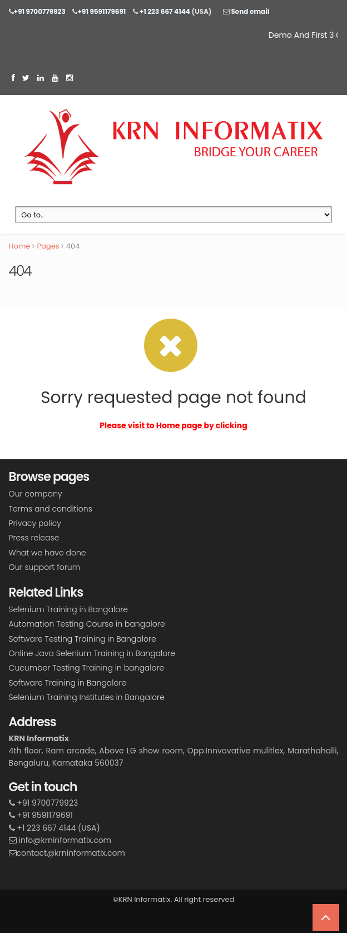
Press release (34, 537)
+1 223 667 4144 (164, 11)
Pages (48, 246)
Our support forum (44, 567)
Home (20, 246)
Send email (249, 11)
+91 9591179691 (101, 11)
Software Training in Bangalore (68, 682)
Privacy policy (35, 523)
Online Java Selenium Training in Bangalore (92, 653)
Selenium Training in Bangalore (68, 609)
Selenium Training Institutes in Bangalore (87, 697)
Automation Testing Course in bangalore (87, 623)
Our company (35, 493)
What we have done (47, 552)
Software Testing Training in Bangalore (82, 638)
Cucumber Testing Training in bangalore (87, 667)
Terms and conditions (50, 508)
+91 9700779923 (40, 11)
